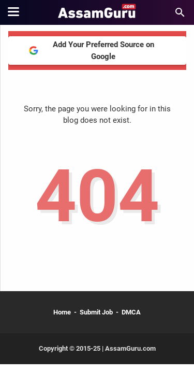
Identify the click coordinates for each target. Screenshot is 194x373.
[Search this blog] (180, 12)
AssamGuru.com (129, 348)
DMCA (131, 312)
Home (62, 312)
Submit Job (96, 312)
